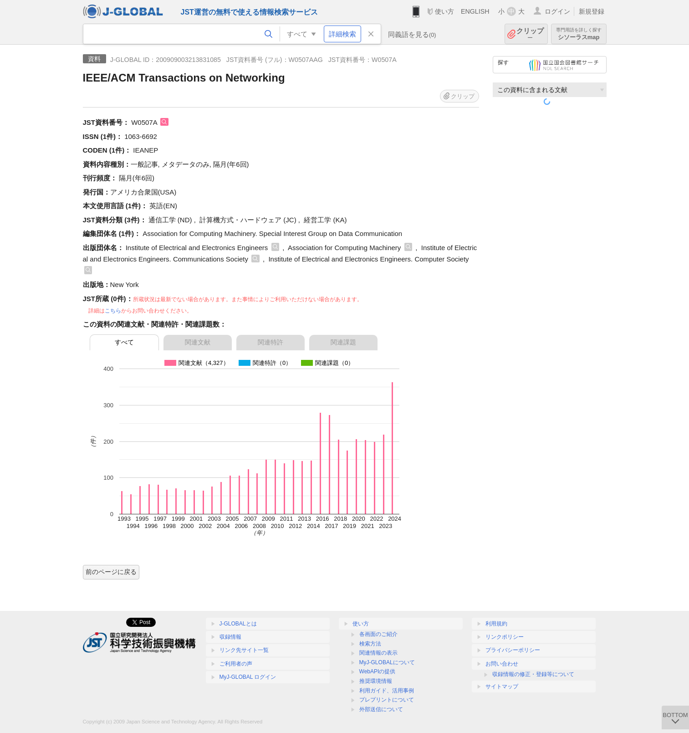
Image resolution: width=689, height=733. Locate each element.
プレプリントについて (386, 700)
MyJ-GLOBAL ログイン (247, 677)
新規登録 (591, 11)
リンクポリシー (504, 637)
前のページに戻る (111, 571)
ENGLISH (475, 11)
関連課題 (343, 342)
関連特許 (270, 342)
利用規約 (496, 623)
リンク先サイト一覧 (244, 650)
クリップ (530, 34)
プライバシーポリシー (512, 650)
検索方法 (370, 644)
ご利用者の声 (235, 664)
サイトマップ (501, 686)
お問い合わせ (501, 664)
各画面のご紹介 (378, 634)
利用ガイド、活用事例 (386, 690)
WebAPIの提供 (377, 671)
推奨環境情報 (375, 681)
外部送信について (381, 709)
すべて (124, 342)
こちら (113, 311)
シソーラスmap (579, 34)
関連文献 (197, 342)
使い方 (444, 11)
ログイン (557, 11)
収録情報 (230, 637)
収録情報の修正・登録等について (533, 674)
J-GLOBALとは (238, 623)
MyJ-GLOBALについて (387, 662)
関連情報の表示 (378, 653)
